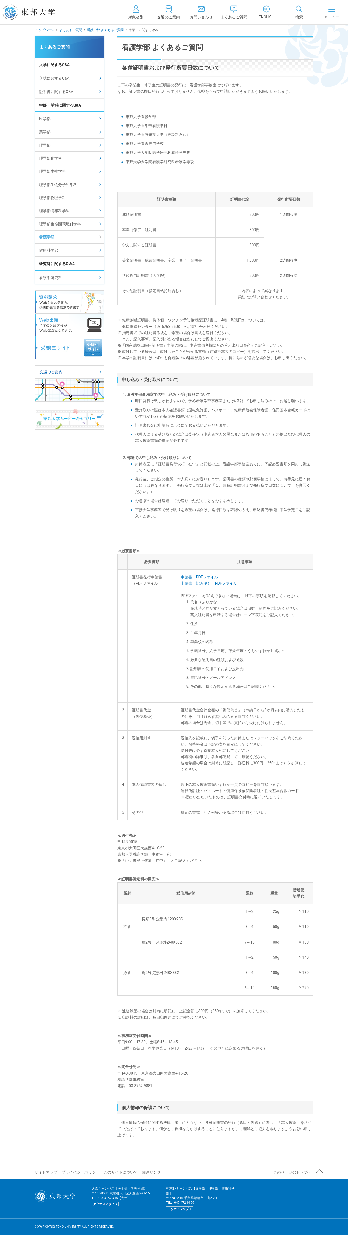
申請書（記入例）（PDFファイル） (211, 583)
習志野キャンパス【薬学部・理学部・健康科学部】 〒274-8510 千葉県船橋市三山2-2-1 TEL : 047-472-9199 (200, 1199)
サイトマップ (46, 1172)
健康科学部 (48, 250)
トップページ (44, 30)
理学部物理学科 (52, 198)
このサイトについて (121, 1172)
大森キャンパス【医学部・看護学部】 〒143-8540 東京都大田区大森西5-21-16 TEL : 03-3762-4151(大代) (121, 1196)
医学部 (45, 119)
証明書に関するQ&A (56, 91)
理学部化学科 (50, 158)
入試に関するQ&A (54, 78)
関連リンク (151, 1172)
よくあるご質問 (70, 30)
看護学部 (46, 237)
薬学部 (45, 132)
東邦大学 (34, 12)
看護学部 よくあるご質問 (105, 30)
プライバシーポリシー (80, 1172)
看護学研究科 (50, 277)
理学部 (45, 145)
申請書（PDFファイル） (201, 577)
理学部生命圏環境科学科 (60, 224)
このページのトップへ (292, 1172)
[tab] (299, 12)
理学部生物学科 (52, 171)
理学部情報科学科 (54, 211)
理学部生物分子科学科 (58, 184)
